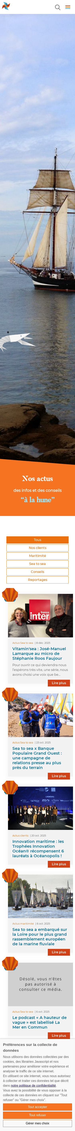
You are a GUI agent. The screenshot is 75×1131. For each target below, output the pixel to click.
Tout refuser (37, 1115)
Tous (37, 540)
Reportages (37, 580)
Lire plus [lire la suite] (59, 683)
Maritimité (37, 556)
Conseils (37, 572)
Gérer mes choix (37, 1123)
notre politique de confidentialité (33, 1085)
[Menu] (58, 8)
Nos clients (37, 548)
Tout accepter (37, 1107)
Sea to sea (37, 564)
